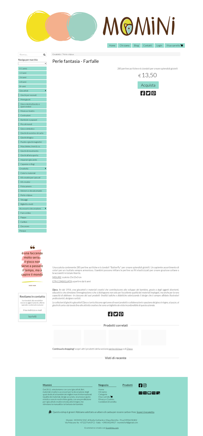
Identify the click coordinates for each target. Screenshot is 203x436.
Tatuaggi (23, 199)
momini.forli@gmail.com (127, 422)
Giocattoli (23, 90)
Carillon (23, 222)
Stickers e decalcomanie (31, 190)
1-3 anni (22, 73)
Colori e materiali (27, 173)
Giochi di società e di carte (32, 133)
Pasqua (22, 230)
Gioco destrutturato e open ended (30, 105)
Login (159, 45)
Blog (136, 45)
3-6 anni (22, 77)
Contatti (147, 45)
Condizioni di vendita (107, 401)
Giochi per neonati (28, 95)
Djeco (130, 348)
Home (112, 45)
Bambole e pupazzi (28, 119)
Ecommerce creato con (101, 428)
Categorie (102, 394)
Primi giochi (25, 99)
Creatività (56, 54)
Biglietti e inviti (26, 204)
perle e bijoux (115, 348)
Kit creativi (25, 182)
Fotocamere (26, 186)
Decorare (24, 226)
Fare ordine (25, 213)
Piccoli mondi (26, 124)
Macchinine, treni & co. (30, 146)
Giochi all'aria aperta (29, 155)
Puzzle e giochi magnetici (31, 142)
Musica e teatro (27, 111)
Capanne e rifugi (27, 164)
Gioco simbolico (27, 128)
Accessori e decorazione (30, 208)
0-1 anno (23, 68)
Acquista (148, 85)
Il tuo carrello (175, 45)
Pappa (23, 217)
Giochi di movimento (29, 151)
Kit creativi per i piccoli (30, 177)
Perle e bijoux (68, 54)
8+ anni (22, 86)
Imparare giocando (28, 159)
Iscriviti (32, 316)
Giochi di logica (26, 137)
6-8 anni (22, 82)
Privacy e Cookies (106, 399)
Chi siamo (124, 45)
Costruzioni (25, 115)
